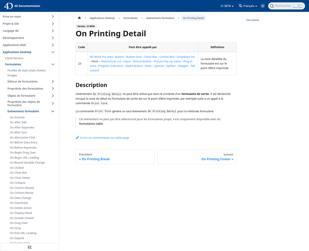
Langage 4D (11, 31)
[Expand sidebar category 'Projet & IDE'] (52, 24)
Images (12, 75)
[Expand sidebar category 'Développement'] (52, 38)
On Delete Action (21, 208)
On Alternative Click (22, 137)
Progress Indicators (110, 66)
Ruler (148, 66)
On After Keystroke (22, 127)
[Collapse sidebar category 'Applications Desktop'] (52, 52)
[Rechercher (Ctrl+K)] (286, 5)
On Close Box (18, 172)
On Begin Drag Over (23, 152)
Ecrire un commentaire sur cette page (102, 138)
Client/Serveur (14, 58)
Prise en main (12, 16)
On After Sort (18, 132)
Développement (13, 38)
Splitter (171, 66)
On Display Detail (21, 213)
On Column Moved (22, 188)
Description (252, 20)
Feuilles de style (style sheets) (26, 70)
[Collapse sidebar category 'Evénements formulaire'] (52, 111)
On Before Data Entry (23, 142)
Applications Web (14, 45)
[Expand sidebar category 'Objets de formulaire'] (52, 96)
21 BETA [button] (226, 6)
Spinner (159, 66)
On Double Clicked (22, 218)
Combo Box (166, 57)
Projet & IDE (11, 23)
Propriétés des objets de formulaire (23, 103)
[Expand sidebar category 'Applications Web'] (52, 45)
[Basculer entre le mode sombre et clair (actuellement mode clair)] (263, 6)
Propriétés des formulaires (25, 88)
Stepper (183, 66)
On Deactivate (19, 203)
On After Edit (18, 122)
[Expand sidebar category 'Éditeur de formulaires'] (52, 81)
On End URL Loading (23, 233)
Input (127, 61)
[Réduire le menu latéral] (29, 247)
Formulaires (13, 64)
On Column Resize (22, 193)
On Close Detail (20, 178)
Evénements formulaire (23, 111)
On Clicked (17, 168)
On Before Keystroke (23, 147)
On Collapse (17, 183)
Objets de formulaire (21, 95)
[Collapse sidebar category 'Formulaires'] (52, 64)
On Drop (15, 228)
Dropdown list (186, 57)
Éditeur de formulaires (22, 81)
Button (119, 57)
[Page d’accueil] (79, 18)
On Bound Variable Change (27, 162)
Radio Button (134, 66)
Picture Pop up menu (167, 61)
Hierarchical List (111, 61)
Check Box (150, 57)
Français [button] (246, 6)
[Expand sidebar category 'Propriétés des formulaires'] (52, 88)
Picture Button (142, 61)
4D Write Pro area (101, 57)
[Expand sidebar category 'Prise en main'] (52, 16)
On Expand (17, 238)
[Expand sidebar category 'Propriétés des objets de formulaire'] (52, 103)
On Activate (17, 117)
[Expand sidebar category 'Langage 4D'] (52, 31)
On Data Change (20, 198)
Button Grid (133, 57)
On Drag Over (19, 223)
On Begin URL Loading (24, 157)
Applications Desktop (17, 52)
